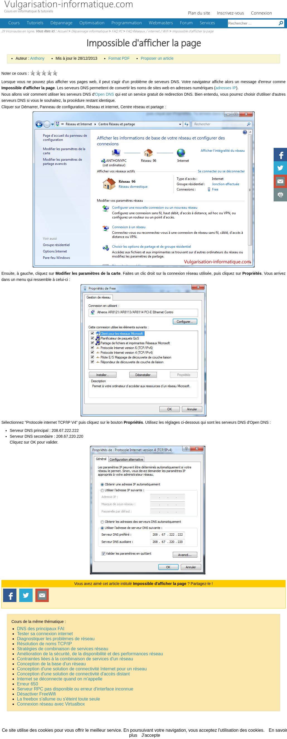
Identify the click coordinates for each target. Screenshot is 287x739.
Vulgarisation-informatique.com (68, 5)
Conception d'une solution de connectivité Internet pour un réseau (82, 668)
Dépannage (61, 23)
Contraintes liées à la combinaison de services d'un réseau (75, 658)
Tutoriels (35, 23)
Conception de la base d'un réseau (51, 663)
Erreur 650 (27, 684)
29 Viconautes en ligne (17, 31)
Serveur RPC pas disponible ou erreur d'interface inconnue (75, 689)
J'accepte (151, 735)
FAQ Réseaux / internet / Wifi (147, 31)
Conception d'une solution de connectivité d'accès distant (73, 673)
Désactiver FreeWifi (36, 694)
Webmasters (161, 23)
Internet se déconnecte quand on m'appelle (59, 679)
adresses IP (225, 88)
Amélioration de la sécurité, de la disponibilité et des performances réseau (90, 653)
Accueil (62, 31)
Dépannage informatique (89, 31)
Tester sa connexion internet (45, 633)
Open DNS (104, 94)
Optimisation (91, 23)
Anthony (37, 58)
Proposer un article (157, 58)
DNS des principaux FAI (40, 628)
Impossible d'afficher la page (192, 31)
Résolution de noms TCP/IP (44, 643)
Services (207, 23)
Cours (14, 23)
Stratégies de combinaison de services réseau (62, 648)
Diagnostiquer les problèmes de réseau (55, 638)
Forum (186, 23)
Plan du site (199, 13)
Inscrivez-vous (230, 13)
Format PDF (119, 58)
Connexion (261, 13)
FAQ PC (117, 31)
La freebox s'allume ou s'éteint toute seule (58, 699)
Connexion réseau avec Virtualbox (51, 704)
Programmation (126, 23)
